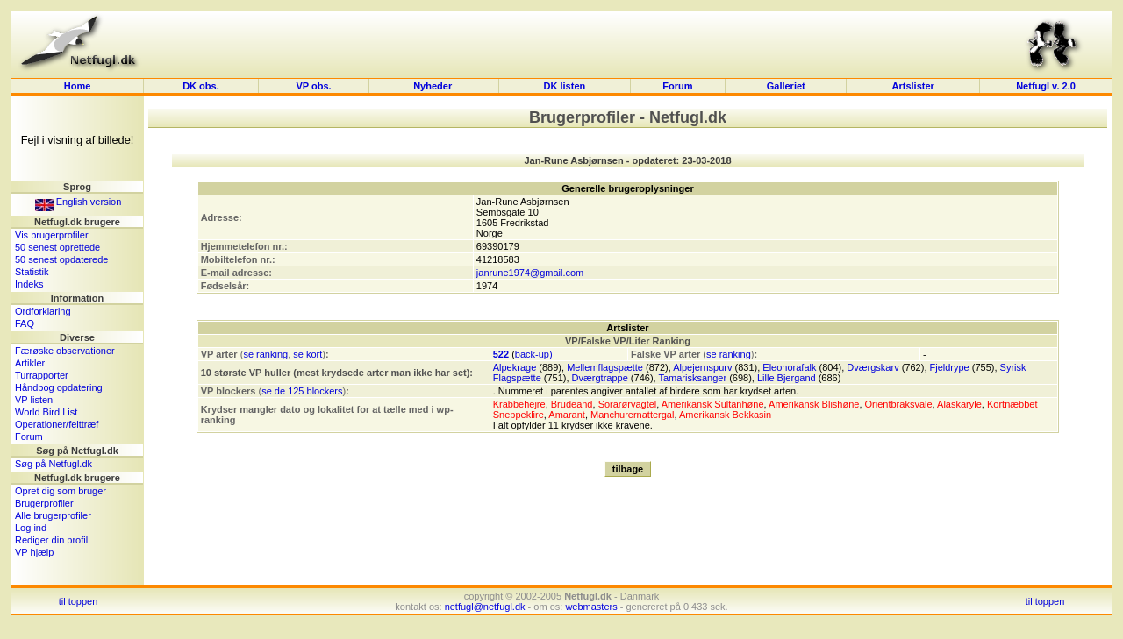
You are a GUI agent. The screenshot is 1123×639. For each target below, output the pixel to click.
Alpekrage (515, 367)
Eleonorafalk (789, 367)
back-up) (534, 354)
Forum (677, 86)
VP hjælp (34, 552)
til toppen (78, 601)
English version (78, 201)
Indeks (29, 284)
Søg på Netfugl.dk (53, 463)
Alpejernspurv (702, 367)
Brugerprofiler (44, 503)
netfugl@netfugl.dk (485, 606)
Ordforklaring (43, 311)
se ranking (265, 354)
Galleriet (786, 86)
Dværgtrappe (600, 378)
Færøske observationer (65, 350)
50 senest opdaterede (61, 259)
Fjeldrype (949, 367)
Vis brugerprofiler (52, 235)
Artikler (30, 363)
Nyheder (433, 86)
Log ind (30, 527)
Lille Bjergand (786, 378)
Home (77, 86)
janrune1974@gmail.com (529, 272)
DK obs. (200, 86)
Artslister (913, 86)
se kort (307, 354)
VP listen (34, 399)
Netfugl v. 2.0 (1046, 86)
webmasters (591, 606)
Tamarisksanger (692, 378)
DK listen (565, 86)
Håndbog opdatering (59, 387)
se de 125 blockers (301, 391)
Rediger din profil (51, 540)
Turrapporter (41, 375)
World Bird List (46, 412)
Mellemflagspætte (605, 367)
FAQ (24, 323)
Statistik (32, 271)
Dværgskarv (872, 367)
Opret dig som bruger (60, 491)
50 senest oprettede (57, 247)
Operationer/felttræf (56, 424)
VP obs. (313, 86)
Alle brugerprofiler (53, 515)
